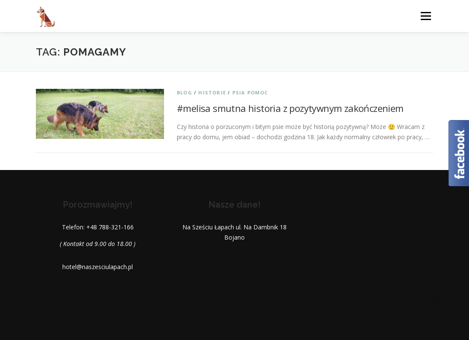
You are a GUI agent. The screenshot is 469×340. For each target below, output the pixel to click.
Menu (425, 16)
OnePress (236, 320)
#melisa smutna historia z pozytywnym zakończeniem (290, 108)
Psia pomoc (250, 92)
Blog (184, 92)
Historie (212, 92)
